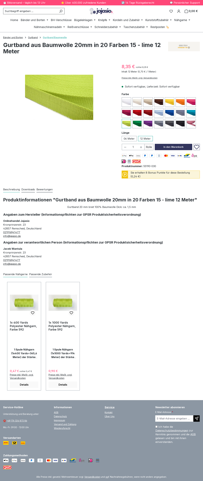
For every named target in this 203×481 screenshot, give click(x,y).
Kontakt (108, 412)
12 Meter (145, 138)
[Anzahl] (133, 147)
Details (24, 384)
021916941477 (11, 232)
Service (110, 407)
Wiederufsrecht (62, 428)
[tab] (11, 189)
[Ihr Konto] (179, 11)
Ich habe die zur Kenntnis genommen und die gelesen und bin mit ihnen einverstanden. (175, 434)
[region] (59, 97)
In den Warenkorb (173, 147)
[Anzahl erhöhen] (141, 147)
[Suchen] (61, 11)
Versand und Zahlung (65, 424)
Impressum (59, 420)
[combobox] (30, 11)
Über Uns (110, 416)
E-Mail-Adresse (164, 412)
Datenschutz (60, 416)
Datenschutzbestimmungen (171, 430)
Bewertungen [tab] (44, 189)
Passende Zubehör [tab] (40, 274)
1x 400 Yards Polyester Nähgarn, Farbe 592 (23, 326)
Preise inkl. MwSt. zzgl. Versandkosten (139, 78)
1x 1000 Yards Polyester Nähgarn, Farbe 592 (62, 326)
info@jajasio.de (12, 236)
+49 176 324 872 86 (17, 420)
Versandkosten (92, 476)
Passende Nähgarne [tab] (15, 274)
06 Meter (129, 138)
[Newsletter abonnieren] (196, 418)
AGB (56, 412)
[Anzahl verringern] (125, 147)
